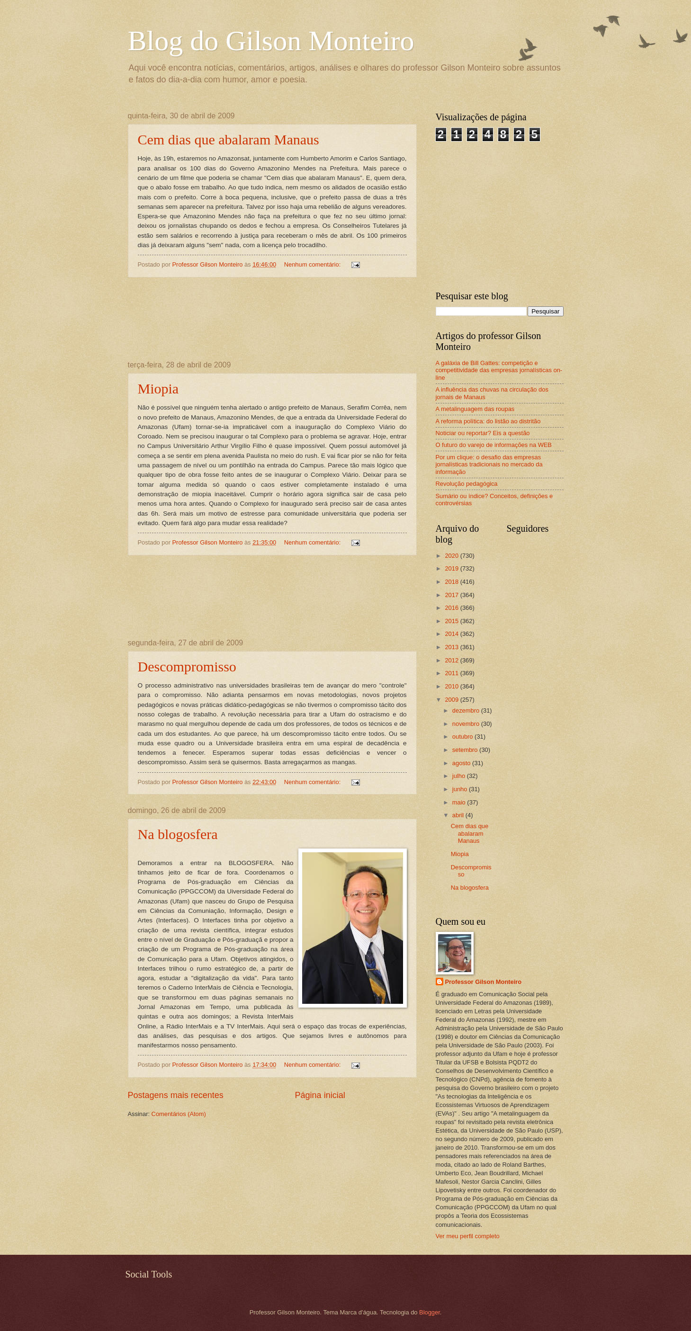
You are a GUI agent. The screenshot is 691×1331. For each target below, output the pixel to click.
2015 (452, 621)
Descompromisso (187, 666)
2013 (452, 647)
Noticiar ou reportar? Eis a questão (483, 433)
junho (460, 789)
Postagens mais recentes (176, 1095)
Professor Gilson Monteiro (483, 981)
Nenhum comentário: (313, 264)
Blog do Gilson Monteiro (271, 40)
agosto (462, 763)
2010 (452, 686)
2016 (452, 607)
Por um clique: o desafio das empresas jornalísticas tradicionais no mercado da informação (489, 464)
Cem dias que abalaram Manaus (228, 139)
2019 (452, 568)
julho (459, 775)
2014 (452, 633)
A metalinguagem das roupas (475, 408)
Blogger (429, 1312)
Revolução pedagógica (467, 483)
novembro (466, 723)
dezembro (466, 710)
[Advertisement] (272, 319)
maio (459, 802)
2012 (452, 660)
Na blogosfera (178, 834)
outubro (463, 736)
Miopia (158, 388)
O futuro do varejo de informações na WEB (494, 444)
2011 (452, 673)
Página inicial (320, 1095)
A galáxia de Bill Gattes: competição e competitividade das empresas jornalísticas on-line (499, 370)
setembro (465, 749)
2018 (452, 581)
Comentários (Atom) (179, 1113)
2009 (452, 699)
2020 (452, 555)
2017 (452, 595)
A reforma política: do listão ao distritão (488, 421)
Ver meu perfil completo (468, 1236)
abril (459, 815)
